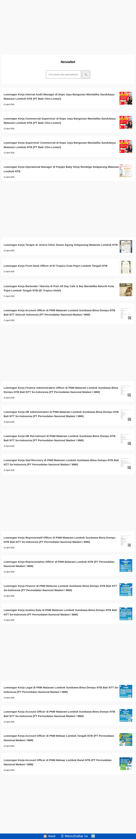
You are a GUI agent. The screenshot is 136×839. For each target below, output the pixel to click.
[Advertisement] (68, 26)
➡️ (93, 836)
